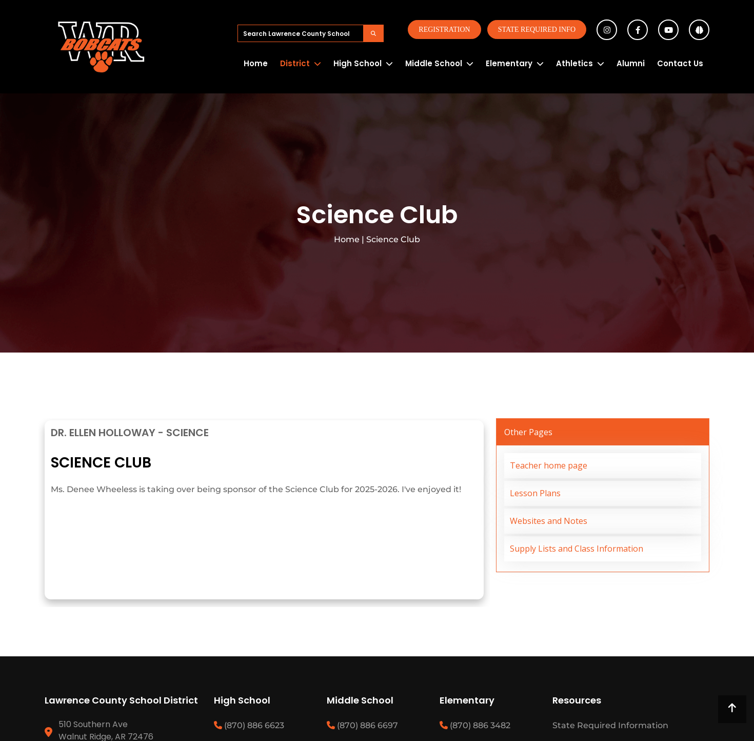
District (295, 63)
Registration (444, 29)
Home (256, 63)
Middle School (433, 63)
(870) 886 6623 (249, 725)
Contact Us (680, 63)
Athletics (574, 63)
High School (357, 63)
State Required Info (537, 29)
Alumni (631, 63)
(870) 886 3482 (475, 725)
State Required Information (610, 725)
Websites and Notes (548, 520)
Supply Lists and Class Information (576, 548)
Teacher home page (548, 465)
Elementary (509, 63)
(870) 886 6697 (362, 725)
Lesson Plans (535, 493)
